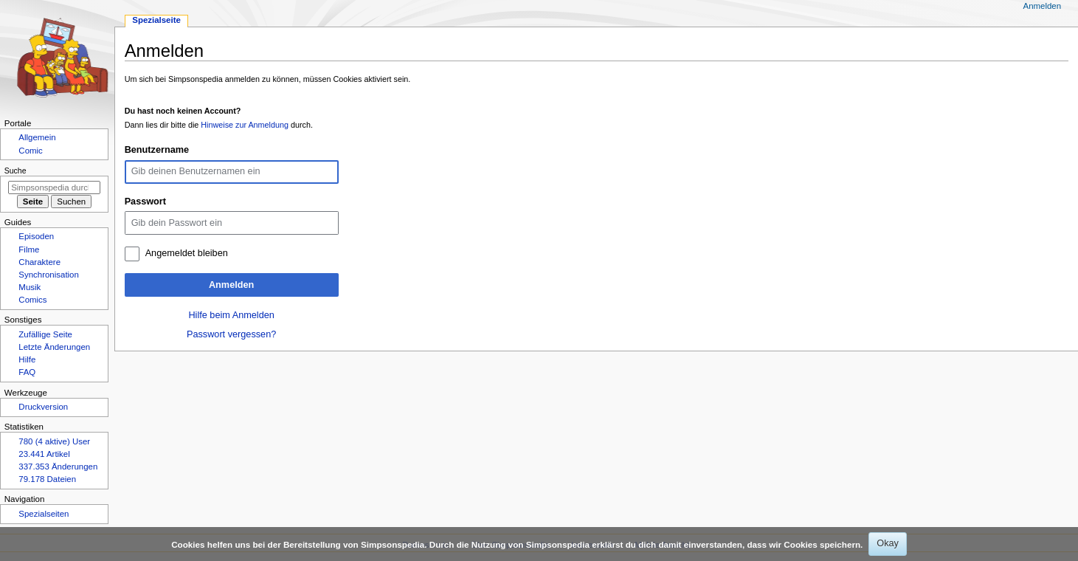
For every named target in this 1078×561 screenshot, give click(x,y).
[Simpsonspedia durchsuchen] (54, 187)
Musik (29, 287)
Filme (28, 249)
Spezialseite (156, 20)
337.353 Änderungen (57, 466)
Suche (15, 170)
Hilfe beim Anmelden (231, 315)
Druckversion (43, 406)
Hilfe (26, 359)
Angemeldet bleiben (186, 253)
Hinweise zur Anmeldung (244, 124)
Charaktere (39, 262)
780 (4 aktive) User (54, 441)
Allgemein (36, 137)
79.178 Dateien (47, 479)
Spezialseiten (43, 513)
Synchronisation (48, 274)
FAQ (26, 372)
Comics (32, 299)
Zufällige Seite (45, 334)
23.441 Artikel (43, 454)
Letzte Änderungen (54, 347)
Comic (30, 150)
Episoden (36, 236)
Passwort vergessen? (231, 334)
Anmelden (231, 285)
